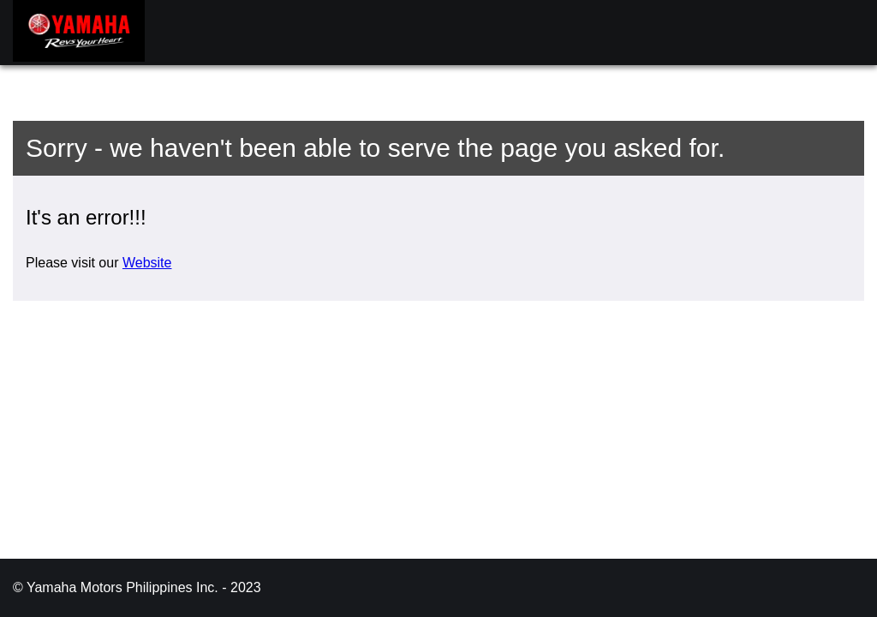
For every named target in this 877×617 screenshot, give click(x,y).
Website (147, 262)
